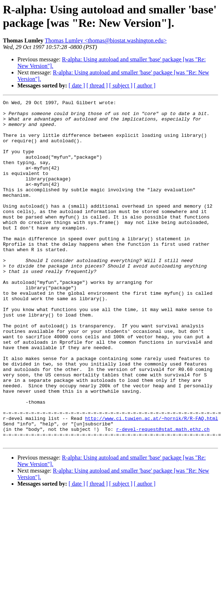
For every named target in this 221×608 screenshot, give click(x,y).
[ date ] (77, 85)
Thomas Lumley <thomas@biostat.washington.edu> (106, 40)
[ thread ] (97, 85)
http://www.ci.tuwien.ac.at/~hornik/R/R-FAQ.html (151, 482)
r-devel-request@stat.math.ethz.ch (162, 495)
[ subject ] (120, 85)
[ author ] (145, 85)
